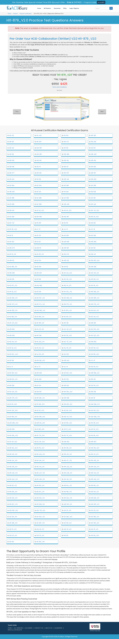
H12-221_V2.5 (68, 335)
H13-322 (66, 379)
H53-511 (66, 167)
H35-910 (11, 160)
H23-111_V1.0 (94, 529)
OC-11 (11, 367)
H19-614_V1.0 (68, 485)
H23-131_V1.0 (40, 535)
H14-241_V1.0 (13, 392)
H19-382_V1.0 (13, 310)
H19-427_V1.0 (40, 473)
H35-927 (39, 273)
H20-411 (93, 254)
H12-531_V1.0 (95, 385)
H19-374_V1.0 (40, 304)
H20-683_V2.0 (13, 423)
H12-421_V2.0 (68, 273)
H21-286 (11, 198)
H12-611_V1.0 (94, 367)
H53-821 (93, 167)
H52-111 (38, 167)
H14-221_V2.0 (40, 442)
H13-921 (93, 223)
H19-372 (66, 142)
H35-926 (12, 273)
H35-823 (39, 373)
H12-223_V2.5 (95, 329)
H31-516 (38, 292)
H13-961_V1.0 (13, 417)
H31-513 (38, 179)
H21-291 (93, 198)
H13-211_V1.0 (12, 348)
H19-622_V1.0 (13, 498)
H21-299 (93, 185)
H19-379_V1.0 (13, 398)
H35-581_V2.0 (40, 360)
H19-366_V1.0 (13, 298)
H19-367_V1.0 (40, 298)
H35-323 (66, 260)
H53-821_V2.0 (95, 260)
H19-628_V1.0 (40, 504)
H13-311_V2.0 (67, 210)
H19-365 (11, 385)
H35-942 (66, 360)
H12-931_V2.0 (95, 410)
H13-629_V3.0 (13, 435)
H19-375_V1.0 (68, 304)
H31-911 (66, 267)
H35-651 (11, 279)
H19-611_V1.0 (13, 485)
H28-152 (11, 260)
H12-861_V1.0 (40, 317)
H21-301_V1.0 (67, 523)
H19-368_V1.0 (68, 298)
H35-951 (66, 217)
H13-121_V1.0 (12, 292)
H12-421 (11, 135)
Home (39, 8)
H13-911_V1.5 (40, 254)
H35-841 (66, 385)
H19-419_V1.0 (13, 467)
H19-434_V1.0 (13, 479)
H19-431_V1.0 (95, 473)
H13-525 (66, 192)
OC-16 (93, 229)
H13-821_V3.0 (40, 404)
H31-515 (38, 279)
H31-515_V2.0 (95, 354)
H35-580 (66, 242)
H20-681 (39, 148)
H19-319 (66, 323)
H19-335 (93, 392)
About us (48, 628)
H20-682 (39, 285)
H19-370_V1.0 (13, 304)
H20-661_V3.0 (13, 510)
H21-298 (38, 204)
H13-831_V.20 (40, 542)
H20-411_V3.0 (68, 417)
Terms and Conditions (59, 87)
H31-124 (38, 385)
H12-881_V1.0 (13, 267)
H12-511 (38, 242)
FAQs (65, 8)
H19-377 (11, 173)
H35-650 (93, 242)
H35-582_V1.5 (95, 373)
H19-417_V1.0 (68, 460)
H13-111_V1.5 (12, 254)
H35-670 (12, 248)
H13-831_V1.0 (40, 323)
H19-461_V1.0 (68, 479)
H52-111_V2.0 (95, 217)
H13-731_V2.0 (95, 210)
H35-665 (66, 398)
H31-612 (11, 154)
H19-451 (11, 148)
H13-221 (38, 192)
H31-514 (38, 260)
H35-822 (12, 329)
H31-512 (66, 148)
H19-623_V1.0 (40, 498)
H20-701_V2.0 (40, 510)
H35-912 (38, 160)
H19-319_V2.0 (95, 448)
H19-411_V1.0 (94, 454)
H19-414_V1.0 (13, 460)
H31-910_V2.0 (68, 423)
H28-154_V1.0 (13, 379)
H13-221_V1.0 (40, 348)
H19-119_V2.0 (40, 448)
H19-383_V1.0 (40, 398)
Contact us (38, 628)
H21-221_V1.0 (95, 510)
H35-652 (12, 429)
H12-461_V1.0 (95, 273)
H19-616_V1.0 (13, 492)
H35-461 (66, 179)
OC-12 (38, 367)
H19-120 (93, 379)
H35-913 (66, 160)
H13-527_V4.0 (13, 354)
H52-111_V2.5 (67, 285)
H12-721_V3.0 (68, 342)
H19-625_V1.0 (95, 498)
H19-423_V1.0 (95, 467)
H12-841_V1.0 (95, 310)
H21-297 (11, 242)
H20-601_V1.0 (95, 504)
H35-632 (12, 192)
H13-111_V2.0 (67, 429)
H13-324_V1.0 (68, 292)
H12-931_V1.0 (67, 317)
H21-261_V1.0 (13, 517)
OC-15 (66, 229)
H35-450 (93, 154)
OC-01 (93, 360)
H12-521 (93, 248)
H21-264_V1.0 (40, 517)
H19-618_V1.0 (68, 492)
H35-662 (12, 335)
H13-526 (93, 192)
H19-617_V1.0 (40, 492)
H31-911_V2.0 (95, 423)
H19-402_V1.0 (40, 454)
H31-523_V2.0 (68, 373)
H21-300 (66, 354)
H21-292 (66, 235)
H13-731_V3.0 (68, 435)
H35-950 (39, 217)
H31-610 (11, 360)
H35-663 (93, 342)
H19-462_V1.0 (95, 479)
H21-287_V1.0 (40, 523)
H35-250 (39, 154)
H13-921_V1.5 (95, 279)
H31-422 (93, 204)
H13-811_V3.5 (95, 435)
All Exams (28, 628)
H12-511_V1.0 (94, 285)
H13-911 (66, 223)
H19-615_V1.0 (95, 485)
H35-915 (11, 167)
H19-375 (66, 173)
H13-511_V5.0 (13, 404)
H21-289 (66, 198)
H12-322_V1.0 (40, 342)
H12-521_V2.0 (68, 410)
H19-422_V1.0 (68, 467)
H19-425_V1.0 (13, 473)
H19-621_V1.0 (95, 492)
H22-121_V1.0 (40, 529)
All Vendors (47, 8)
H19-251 (11, 142)
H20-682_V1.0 (95, 404)
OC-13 (38, 229)
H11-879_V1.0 (68, 310)
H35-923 (93, 179)
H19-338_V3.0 (40, 417)
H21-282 (38, 379)
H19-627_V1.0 (13, 504)
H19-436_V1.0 (40, 479)
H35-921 (38, 173)
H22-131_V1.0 (67, 529)
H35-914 (93, 160)
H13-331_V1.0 (95, 348)
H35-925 (93, 267)
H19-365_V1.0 (95, 292)
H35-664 (66, 442)
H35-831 (38, 392)
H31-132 (66, 535)
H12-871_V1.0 (13, 285)
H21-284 (11, 185)
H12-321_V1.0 (13, 342)
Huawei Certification (26, 13)
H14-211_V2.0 (13, 442)
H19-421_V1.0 (40, 467)
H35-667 (93, 442)
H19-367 (39, 142)
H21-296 (11, 204)
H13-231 (38, 235)
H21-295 (66, 185)
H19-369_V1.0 (95, 298)
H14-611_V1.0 (40, 354)
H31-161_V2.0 (13, 229)
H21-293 (93, 235)
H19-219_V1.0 (68, 448)
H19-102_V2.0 (13, 448)
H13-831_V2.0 (13, 373)
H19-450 (93, 142)
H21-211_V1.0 (67, 510)
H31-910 (38, 267)
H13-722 (11, 223)
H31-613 (11, 542)
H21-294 (39, 185)
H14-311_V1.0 (67, 348)
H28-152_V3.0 (40, 423)
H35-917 (93, 173)
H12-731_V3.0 (40, 435)
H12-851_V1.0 (13, 317)
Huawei (15, 13)
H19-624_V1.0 (68, 498)
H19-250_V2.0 (68, 392)
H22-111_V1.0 (12, 529)
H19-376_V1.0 (95, 304)
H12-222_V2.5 (95, 335)
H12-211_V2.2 (40, 210)
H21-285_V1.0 (13, 523)
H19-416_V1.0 (40, 460)
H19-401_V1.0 (13, 454)
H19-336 (38, 335)
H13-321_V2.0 (68, 279)
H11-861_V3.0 (40, 429)
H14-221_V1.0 (68, 329)
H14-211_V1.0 (40, 329)
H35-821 (93, 323)
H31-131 (93, 398)
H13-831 (38, 223)
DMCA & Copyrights (15, 630)
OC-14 (66, 367)
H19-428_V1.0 (68, 473)
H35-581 (66, 248)
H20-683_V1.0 (40, 310)
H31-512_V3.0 (95, 535)
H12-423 (38, 135)
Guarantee (57, 8)
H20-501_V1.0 (68, 504)
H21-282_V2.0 (68, 517)
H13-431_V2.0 (13, 323)
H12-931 (66, 135)
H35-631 (11, 210)
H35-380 (66, 154)
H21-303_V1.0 (95, 523)
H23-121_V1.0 (13, 535)
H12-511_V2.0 (40, 410)
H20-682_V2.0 (95, 417)
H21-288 (38, 198)
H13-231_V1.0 (95, 317)
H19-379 (66, 254)
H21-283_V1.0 (95, 517)
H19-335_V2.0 (68, 404)
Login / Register (74, 8)
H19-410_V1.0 (68, 454)
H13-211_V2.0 (95, 429)
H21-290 (11, 217)
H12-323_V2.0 (13, 410)
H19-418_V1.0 (95, 460)
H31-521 (93, 148)
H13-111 (11, 235)
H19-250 (93, 135)
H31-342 (11, 179)
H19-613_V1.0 (40, 485)
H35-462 (66, 204)
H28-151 (38, 248)
